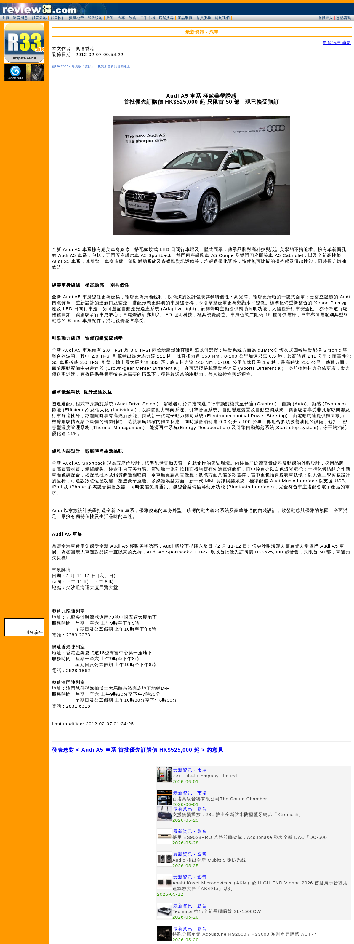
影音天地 (39, 18)
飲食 (132, 18)
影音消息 (20, 18)
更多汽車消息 (337, 42)
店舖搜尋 (166, 18)
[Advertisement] (104, 807)
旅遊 (110, 18)
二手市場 (147, 18)
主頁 (5, 18)
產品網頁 (184, 18)
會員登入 (325, 18)
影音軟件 (57, 18)
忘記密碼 (343, 18)
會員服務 (203, 18)
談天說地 (95, 18)
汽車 (121, 18)
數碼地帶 (76, 18)
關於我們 (222, 18)
